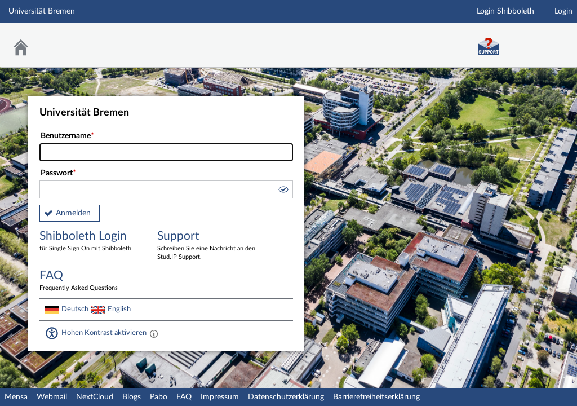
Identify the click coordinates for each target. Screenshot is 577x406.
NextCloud (94, 397)
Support (208, 246)
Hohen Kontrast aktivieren (104, 332)
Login (563, 11)
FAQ (184, 397)
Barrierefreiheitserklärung (376, 397)
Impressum (220, 397)
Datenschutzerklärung (286, 397)
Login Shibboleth (505, 11)
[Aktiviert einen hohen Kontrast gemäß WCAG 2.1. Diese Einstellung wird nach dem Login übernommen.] (153, 333)
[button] (283, 191)
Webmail (52, 397)
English (119, 309)
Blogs (131, 397)
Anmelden (73, 213)
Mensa (16, 397)
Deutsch (74, 309)
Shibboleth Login (90, 241)
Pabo (158, 397)
